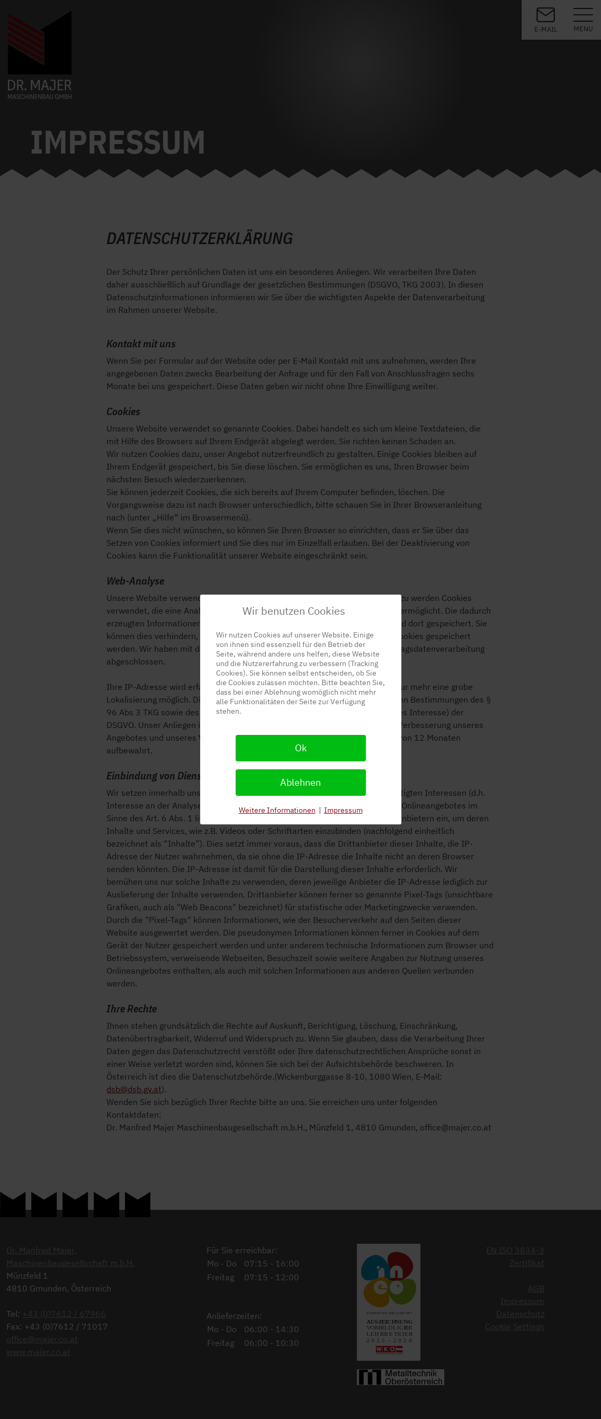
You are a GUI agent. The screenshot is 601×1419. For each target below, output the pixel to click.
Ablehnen (300, 782)
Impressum (343, 810)
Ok (301, 748)
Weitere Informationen (277, 810)
